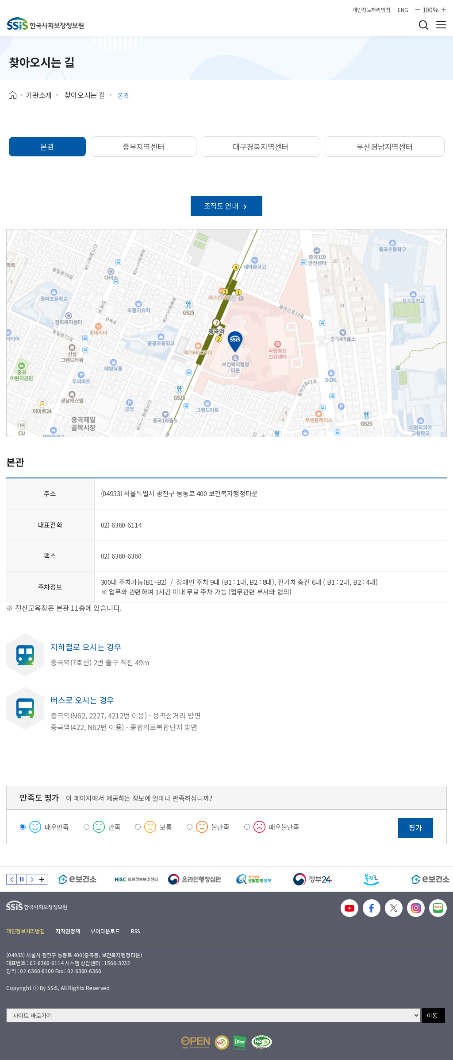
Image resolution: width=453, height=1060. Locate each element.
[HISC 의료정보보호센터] (136, 879)
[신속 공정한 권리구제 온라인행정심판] (194, 879)
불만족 (220, 826)
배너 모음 (42, 879)
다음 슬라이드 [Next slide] (32, 879)
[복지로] (371, 879)
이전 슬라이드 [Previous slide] (11, 879)
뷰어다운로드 (105, 931)
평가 (415, 827)
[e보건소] (77, 879)
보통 (166, 826)
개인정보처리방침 (371, 9)
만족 (114, 826)
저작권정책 (68, 931)
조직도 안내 (227, 205)
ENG (403, 9)
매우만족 (57, 826)
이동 (432, 1015)
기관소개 (39, 94)
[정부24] (312, 879)
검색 (423, 25)
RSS (136, 931)
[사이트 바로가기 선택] (213, 1015)
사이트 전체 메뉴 (441, 25)
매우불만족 (284, 826)
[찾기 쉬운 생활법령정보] (253, 879)
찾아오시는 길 (84, 94)
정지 (21, 879)
